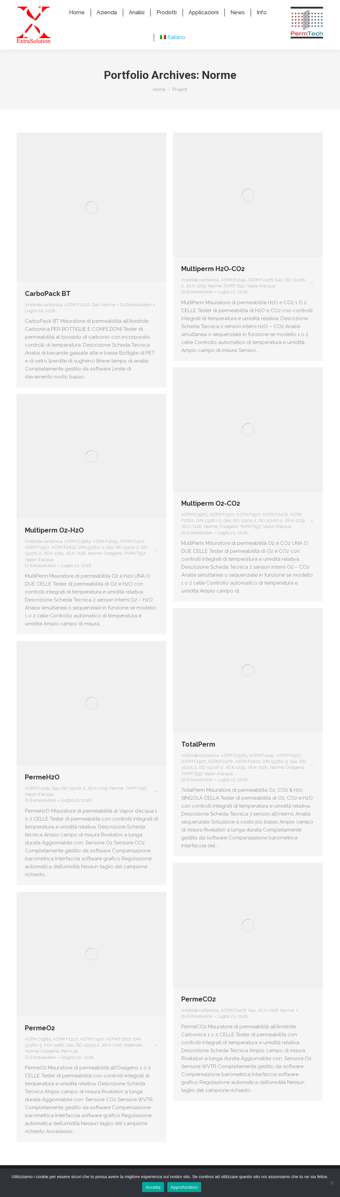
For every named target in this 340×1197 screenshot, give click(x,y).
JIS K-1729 (196, 297)
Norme (108, 316)
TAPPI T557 (234, 297)
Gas (95, 316)
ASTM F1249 (233, 291)
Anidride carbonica (43, 316)
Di (135, 316)
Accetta (152, 1187)
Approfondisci (184, 1187)
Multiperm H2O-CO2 (213, 281)
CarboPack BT (48, 306)
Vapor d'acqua (261, 297)
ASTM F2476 (77, 316)
